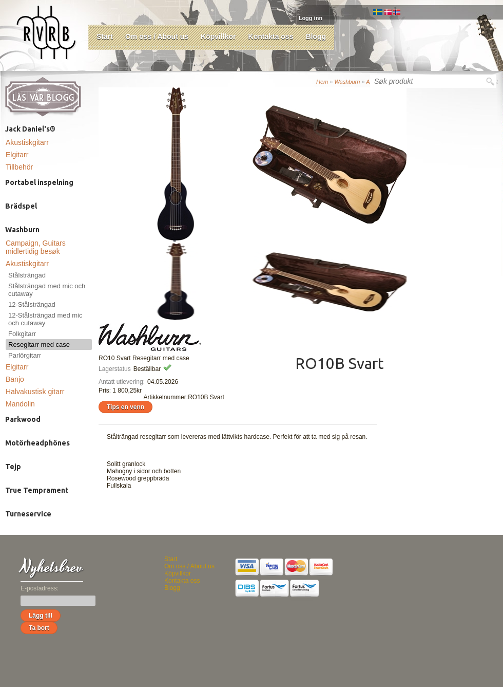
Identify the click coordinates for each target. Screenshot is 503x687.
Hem (322, 82)
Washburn (347, 82)
